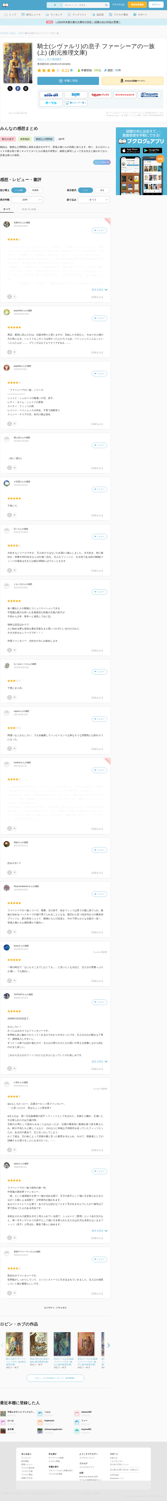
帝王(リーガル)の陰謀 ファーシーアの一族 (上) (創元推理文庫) (64, 1362)
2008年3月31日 (21, 998)
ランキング (26, 1458)
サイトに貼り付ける (18, 113)
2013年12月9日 (21, 485)
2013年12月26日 (21, 441)
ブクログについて (86, 1458)
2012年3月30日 (21, 587)
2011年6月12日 (21, 714)
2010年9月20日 (21, 889)
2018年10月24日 (21, 314)
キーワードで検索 (56, 1458)
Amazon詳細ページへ (132, 80)
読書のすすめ (27, 1478)
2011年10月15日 (21, 667)
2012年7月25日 (21, 532)
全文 (102, 190)
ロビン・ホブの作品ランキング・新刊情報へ (55, 1378)
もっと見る (102, 162)
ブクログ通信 (27, 1475)
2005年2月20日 (21, 1255)
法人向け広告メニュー (119, 1464)
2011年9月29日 (21, 226)
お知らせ (113, 1458)
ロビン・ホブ (44, 59)
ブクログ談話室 (27, 1468)
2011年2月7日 (20, 766)
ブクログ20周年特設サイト (90, 1480)
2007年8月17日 (21, 1086)
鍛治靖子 (57, 59)
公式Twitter (114, 1475)
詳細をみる (97, 297)
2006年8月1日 (20, 1167)
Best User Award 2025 (88, 1477)
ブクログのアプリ (86, 1467)
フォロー (99, 230)
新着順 (35, 190)
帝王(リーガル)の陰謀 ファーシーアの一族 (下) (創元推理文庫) (87, 1362)
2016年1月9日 (20, 369)
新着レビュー (27, 1464)
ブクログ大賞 (27, 1471)
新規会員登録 (137, 4)
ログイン (156, 4)
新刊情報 (25, 1461)
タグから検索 (54, 1461)
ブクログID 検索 (55, 1474)
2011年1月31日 (21, 845)
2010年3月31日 (21, 949)
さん (19, 222)
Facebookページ (117, 1478)
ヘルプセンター (116, 1461)
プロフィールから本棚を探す (61, 1470)
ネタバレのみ (29, 209)
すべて (6, 209)
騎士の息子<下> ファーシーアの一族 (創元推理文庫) (16, 1362)
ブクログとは (118, 4)
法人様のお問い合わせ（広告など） (125, 1470)
